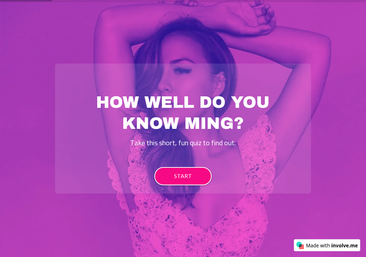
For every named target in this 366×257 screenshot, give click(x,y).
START (183, 175)
